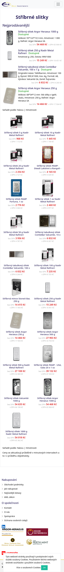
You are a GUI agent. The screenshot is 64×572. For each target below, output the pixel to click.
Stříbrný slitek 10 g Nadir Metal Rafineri (47, 134)
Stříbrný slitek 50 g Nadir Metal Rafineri (16, 233)
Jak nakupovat (10, 488)
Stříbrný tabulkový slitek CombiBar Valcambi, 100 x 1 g (37, 68)
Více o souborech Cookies (28, 567)
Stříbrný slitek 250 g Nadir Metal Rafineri (47, 300)
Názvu (20, 109)
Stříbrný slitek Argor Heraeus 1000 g (38, 31)
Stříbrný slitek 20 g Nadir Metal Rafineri (16, 167)
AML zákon (8, 497)
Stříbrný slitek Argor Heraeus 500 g (47, 333)
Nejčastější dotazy (11, 493)
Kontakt (7, 507)
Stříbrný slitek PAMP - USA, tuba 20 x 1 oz (47, 366)
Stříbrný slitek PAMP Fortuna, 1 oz (16, 200)
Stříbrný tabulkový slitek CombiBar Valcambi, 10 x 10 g (47, 235)
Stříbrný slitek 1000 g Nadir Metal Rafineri (16, 432)
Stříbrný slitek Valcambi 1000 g (16, 399)
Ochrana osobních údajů (15, 520)
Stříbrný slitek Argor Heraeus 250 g (37, 88)
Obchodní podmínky (13, 484)
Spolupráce (8, 516)
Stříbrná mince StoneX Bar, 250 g (16, 300)
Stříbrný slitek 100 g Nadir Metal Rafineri (47, 266)
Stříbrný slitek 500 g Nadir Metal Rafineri (16, 366)
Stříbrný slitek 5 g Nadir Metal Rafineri (16, 134)
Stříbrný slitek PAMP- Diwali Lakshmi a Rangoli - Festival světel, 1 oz (47, 168)
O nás (6, 512)
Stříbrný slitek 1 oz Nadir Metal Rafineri (47, 200)
